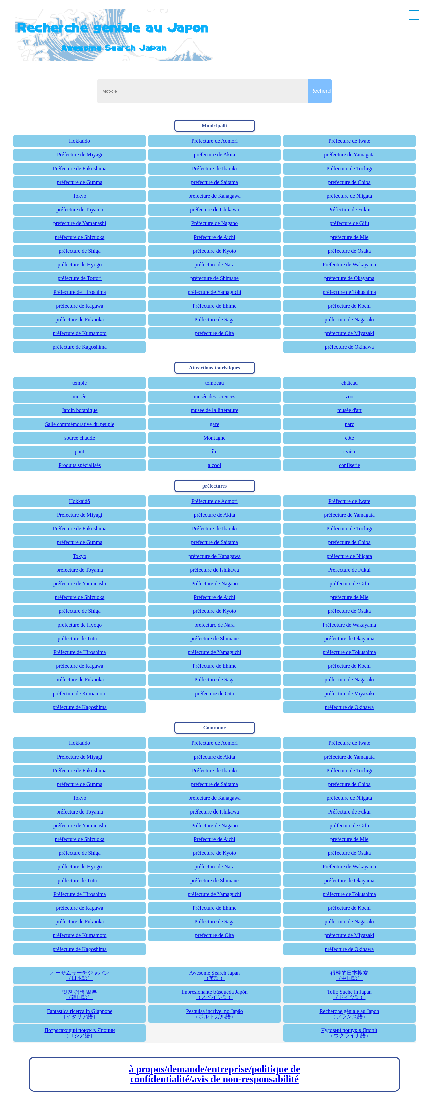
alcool (214, 465)
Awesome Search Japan (215, 975)
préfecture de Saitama (214, 182)
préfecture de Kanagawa (214, 196)
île (214, 451)
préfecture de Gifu (349, 223)
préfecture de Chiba (349, 182)
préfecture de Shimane (214, 278)
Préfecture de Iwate (349, 141)
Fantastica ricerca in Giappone (79, 1013)
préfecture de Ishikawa (214, 209)
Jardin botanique (79, 410)
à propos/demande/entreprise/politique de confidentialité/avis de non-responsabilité (214, 1074)
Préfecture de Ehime (215, 306)
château (349, 383)
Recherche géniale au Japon (349, 1013)
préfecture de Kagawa (79, 306)
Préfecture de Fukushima (80, 168)
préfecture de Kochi (349, 306)
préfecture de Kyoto (214, 251)
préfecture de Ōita (214, 333)
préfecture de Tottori (80, 278)
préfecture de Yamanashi (79, 223)
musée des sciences (214, 396)
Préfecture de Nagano (214, 223)
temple (79, 383)
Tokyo (79, 196)
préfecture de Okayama (349, 278)
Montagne (215, 438)
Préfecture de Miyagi (79, 154)
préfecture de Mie (349, 237)
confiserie (349, 465)
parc (349, 424)
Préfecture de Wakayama (349, 264)
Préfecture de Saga (214, 319)
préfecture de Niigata (349, 196)
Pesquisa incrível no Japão (215, 1013)
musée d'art (349, 410)
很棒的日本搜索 (349, 975)
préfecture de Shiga (79, 251)
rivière (350, 451)
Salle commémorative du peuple (79, 424)
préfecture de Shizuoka (79, 237)
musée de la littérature (214, 410)
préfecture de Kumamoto (80, 333)
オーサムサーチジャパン (79, 975)
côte (349, 438)
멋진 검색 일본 (79, 994)
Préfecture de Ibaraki (214, 168)
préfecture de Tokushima (349, 292)
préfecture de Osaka (349, 251)
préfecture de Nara (214, 264)
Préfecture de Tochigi (349, 168)
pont (79, 451)
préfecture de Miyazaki (349, 333)
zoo (349, 396)
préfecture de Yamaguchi (214, 292)
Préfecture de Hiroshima (79, 292)
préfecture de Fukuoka (80, 319)
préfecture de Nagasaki (349, 319)
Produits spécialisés (80, 465)
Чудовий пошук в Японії (349, 1032)
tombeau (214, 383)
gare (214, 424)
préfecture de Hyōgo (80, 264)
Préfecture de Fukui (349, 209)
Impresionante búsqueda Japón (215, 994)
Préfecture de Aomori (214, 141)
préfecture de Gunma (79, 182)
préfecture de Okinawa (349, 347)
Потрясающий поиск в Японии (79, 1032)
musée (79, 396)
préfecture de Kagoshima (80, 347)
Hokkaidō (79, 141)
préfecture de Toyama (79, 209)
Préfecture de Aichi (214, 237)
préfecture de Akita (214, 154)
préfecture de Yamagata (349, 154)
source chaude (79, 438)
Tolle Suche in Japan (349, 994)
